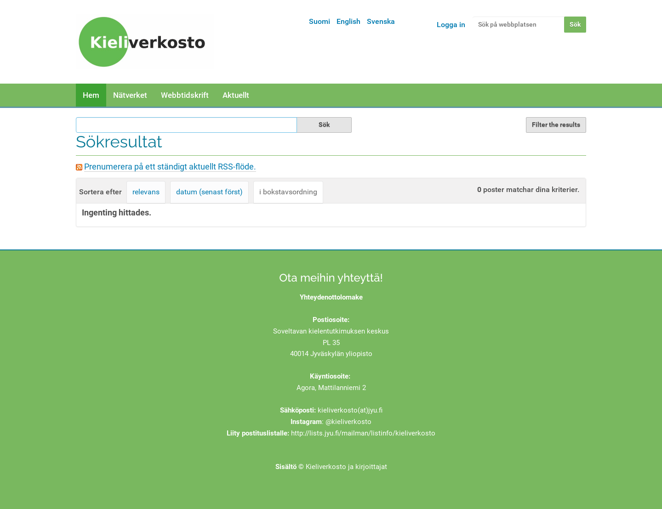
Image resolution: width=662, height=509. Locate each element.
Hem (91, 95)
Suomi (319, 21)
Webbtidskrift (185, 95)
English (348, 21)
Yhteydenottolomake (331, 297)
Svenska (381, 21)
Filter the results (556, 124)
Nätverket (130, 95)
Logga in (451, 24)
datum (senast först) (209, 191)
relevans (146, 191)
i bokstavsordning (288, 191)
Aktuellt (236, 95)
